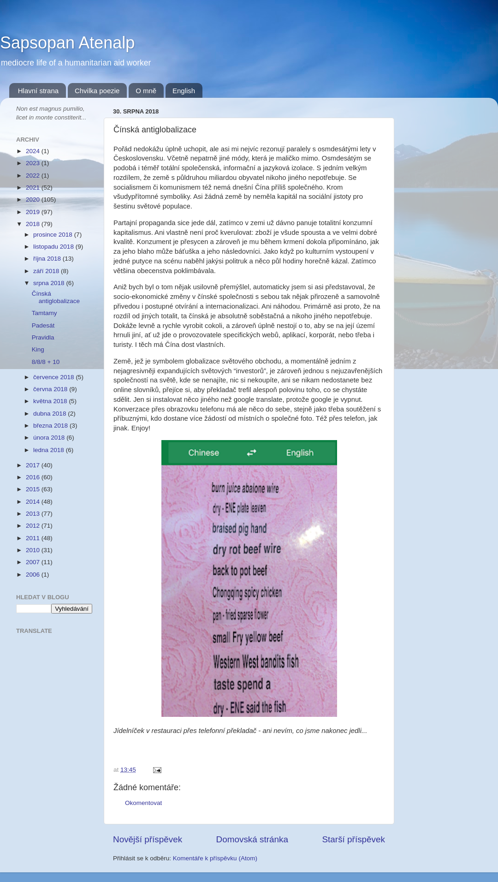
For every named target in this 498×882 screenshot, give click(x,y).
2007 (34, 562)
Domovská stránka (252, 839)
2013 (34, 513)
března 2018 (51, 425)
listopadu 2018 (54, 246)
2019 (34, 212)
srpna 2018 (49, 283)
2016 (34, 477)
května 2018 (51, 401)
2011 (34, 538)
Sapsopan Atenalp (67, 42)
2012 (34, 525)
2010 (34, 550)
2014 (34, 501)
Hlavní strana (38, 91)
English (183, 91)
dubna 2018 (50, 413)
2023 (34, 163)
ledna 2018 (49, 450)
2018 (34, 223)
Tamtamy (44, 313)
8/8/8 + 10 (45, 361)
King (38, 349)
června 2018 (51, 389)
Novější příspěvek (147, 839)
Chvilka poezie (97, 91)
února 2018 (49, 437)
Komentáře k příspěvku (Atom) (215, 858)
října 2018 (48, 258)
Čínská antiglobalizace (56, 297)
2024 (34, 151)
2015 (34, 489)
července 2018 (54, 377)
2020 (34, 199)
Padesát (43, 325)
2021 (34, 187)
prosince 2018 (53, 234)
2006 (34, 574)
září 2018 (47, 271)
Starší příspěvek (353, 839)
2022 (34, 175)
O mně (146, 91)
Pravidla (43, 337)
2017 (34, 465)
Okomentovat (143, 802)
